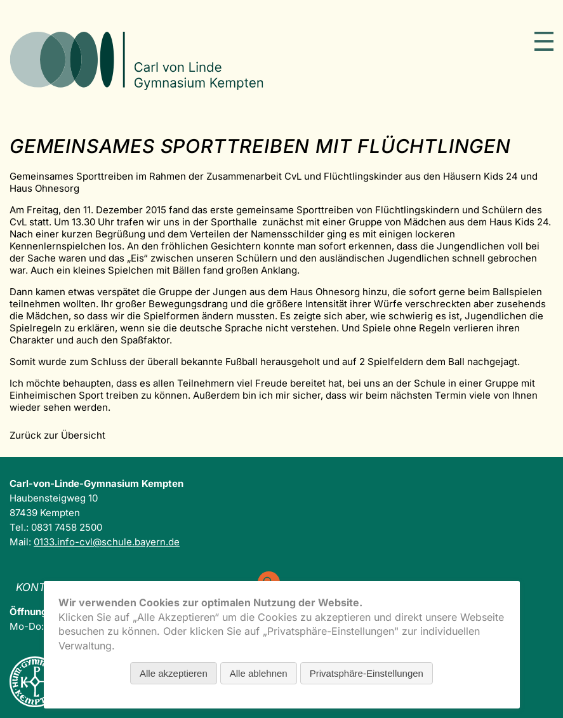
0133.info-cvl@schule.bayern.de (107, 542)
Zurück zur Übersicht (57, 435)
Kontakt (41, 587)
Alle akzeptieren (174, 673)
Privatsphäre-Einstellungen (366, 673)
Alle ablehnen (259, 673)
